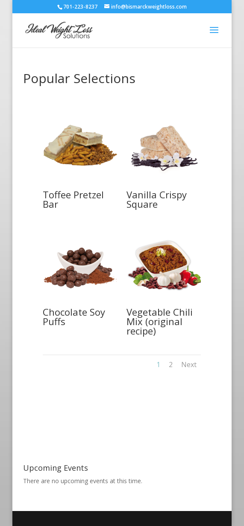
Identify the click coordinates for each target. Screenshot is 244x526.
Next (189, 364)
